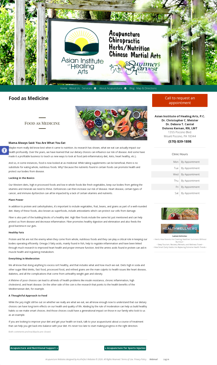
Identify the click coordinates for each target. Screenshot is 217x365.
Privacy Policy (140, 359)
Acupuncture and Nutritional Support (34, 348)
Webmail (153, 359)
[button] (4, 150)
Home (63, 88)
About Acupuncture (110, 88)
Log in (166, 359)
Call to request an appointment (180, 100)
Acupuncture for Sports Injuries (125, 348)
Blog (132, 88)
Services (87, 88)
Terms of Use (127, 359)
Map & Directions (146, 88)
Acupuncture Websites (55, 359)
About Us (74, 88)
